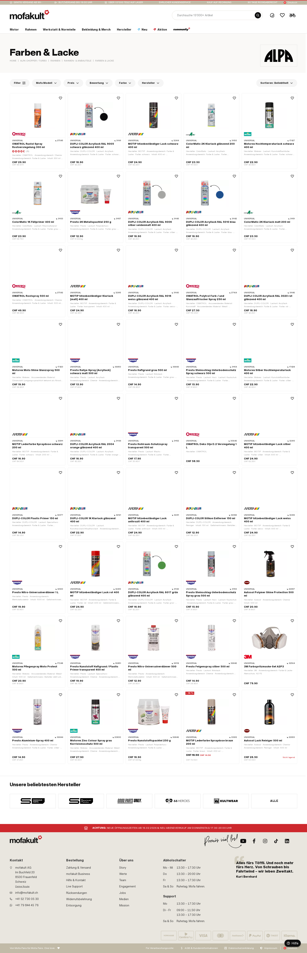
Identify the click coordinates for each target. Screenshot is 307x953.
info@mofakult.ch (26, 893)
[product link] (37, 207)
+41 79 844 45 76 (27, 905)
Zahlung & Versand (78, 868)
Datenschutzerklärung (241, 948)
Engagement (127, 886)
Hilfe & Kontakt (76, 880)
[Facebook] (254, 841)
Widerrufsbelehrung (79, 899)
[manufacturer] (33, 801)
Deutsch (292, 2)
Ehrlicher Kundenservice (175, 2)
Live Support (74, 886)
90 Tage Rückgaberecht (262, 2)
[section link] (14, 30)
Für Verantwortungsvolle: (160, 948)
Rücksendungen (76, 893)
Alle (274, 801)
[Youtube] (243, 841)
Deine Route (22, 886)
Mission (124, 905)
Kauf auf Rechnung (219, 2)
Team (122, 880)
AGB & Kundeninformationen (201, 948)
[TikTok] (276, 841)
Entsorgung (73, 905)
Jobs (122, 893)
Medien (124, 899)
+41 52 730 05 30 (27, 899)
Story (122, 868)
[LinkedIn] (287, 841)
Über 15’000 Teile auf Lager (125, 2)
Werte (123, 874)
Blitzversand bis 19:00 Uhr (75, 2)
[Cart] (292, 15)
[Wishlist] (282, 15)
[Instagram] (265, 841)
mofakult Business (78, 874)
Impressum (270, 948)
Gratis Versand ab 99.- (28, 2)
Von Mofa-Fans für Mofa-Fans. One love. (32, 948)
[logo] (29, 14)
